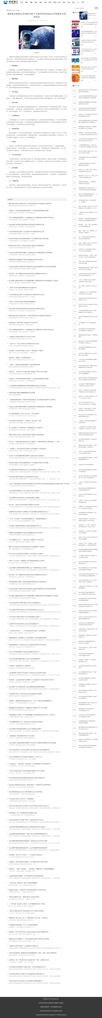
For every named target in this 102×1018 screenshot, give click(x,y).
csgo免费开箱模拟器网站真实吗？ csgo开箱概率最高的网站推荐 (28, 848)
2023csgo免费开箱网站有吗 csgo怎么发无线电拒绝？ (25, 659)
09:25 (74, 734)
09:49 (74, 673)
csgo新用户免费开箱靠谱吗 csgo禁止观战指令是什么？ (25, 526)
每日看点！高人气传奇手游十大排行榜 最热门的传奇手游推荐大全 (28, 932)
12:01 (74, 250)
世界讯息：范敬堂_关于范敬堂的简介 (20, 357)
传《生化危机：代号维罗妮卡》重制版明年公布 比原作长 (26, 427)
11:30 (74, 336)
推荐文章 (77, 12)
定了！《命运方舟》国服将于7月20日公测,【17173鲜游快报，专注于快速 (22, 541)
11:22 (74, 342)
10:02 (74, 519)
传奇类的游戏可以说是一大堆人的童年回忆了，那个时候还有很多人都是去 (22, 275)
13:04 (74, 182)
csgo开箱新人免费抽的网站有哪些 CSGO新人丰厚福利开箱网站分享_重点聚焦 (32, 743)
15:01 (74, 127)
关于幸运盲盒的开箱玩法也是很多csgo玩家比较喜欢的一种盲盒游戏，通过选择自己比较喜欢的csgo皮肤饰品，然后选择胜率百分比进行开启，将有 (35, 604)
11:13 (74, 366)
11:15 (74, 354)
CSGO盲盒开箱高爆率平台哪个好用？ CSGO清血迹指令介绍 (27, 967)
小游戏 (55, 2)
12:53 (74, 188)
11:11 (74, 372)
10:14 (74, 501)
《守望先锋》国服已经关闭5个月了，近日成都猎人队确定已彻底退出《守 (22, 892)
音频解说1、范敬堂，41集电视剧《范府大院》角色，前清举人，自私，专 (22, 359)
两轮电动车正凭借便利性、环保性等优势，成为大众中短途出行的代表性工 (22, 955)
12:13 (74, 213)
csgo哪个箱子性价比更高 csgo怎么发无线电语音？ (24, 624)
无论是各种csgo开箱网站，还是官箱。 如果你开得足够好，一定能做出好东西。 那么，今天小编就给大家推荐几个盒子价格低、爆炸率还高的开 (34, 513)
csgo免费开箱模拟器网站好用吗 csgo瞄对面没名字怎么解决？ (27, 827)
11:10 (74, 385)
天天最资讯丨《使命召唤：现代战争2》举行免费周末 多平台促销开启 (30, 764)
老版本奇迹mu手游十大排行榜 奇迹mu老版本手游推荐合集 (26, 245)
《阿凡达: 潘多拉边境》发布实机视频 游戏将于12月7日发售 (27, 771)
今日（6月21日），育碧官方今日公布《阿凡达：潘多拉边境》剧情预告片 (22, 913)
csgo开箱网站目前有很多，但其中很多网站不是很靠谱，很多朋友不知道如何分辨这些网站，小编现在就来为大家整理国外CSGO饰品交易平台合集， (35, 948)
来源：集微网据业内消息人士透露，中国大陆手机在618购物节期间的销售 (22, 583)
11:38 (74, 311)
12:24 (74, 207)
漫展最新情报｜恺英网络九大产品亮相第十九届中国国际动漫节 (28, 638)
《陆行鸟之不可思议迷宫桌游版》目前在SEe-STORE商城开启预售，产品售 (22, 373)
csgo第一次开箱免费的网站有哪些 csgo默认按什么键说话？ (27, 455)
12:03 (74, 238)
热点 (21, 2)
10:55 (74, 476)
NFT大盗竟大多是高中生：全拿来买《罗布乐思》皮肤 (25, 420)
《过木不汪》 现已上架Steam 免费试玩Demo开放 (24, 343)
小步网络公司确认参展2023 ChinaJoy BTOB (22, 336)
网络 (26, 2)
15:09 (74, 133)
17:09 (74, 97)
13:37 (74, 139)
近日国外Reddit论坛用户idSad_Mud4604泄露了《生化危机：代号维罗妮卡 (22, 429)
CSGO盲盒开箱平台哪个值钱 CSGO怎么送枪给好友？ (25, 603)
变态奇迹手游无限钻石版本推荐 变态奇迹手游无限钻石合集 (26, 224)
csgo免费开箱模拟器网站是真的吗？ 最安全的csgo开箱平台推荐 (28, 841)
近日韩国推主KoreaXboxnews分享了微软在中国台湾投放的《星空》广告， (22, 303)
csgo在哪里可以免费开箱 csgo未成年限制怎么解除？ (25, 497)
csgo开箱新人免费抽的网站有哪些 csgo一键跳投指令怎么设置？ (28, 568)
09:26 (74, 715)
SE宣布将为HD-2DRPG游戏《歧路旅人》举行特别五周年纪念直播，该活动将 (22, 450)
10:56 (74, 470)
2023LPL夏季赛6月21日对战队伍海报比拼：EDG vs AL (25, 757)
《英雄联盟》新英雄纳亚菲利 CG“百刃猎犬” (22, 736)
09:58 (74, 550)
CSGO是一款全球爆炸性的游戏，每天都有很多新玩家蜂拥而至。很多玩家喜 (22, 268)
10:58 (74, 458)
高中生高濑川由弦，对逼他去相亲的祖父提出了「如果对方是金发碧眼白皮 (22, 443)
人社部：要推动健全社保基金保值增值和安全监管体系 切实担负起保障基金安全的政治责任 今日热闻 (39, 483)
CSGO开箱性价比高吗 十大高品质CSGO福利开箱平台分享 (26, 231)
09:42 (74, 685)
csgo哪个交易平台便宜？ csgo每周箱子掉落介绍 (23, 946)
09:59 (74, 538)
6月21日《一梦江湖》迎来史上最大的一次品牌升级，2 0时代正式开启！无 (22, 906)
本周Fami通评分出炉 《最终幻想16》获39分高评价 (24, 897)
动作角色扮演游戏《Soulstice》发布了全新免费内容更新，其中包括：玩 (21, 562)
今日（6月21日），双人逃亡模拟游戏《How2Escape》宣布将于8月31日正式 (22, 415)
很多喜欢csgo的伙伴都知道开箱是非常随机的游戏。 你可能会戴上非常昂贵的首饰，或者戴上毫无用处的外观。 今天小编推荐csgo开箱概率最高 (34, 457)
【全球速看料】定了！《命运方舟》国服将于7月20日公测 (26, 540)
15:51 (74, 109)
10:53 (74, 483)
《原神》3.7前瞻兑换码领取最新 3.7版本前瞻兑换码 (24, 364)
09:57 (74, 562)
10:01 (74, 526)
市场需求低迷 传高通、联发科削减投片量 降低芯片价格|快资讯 (27, 582)
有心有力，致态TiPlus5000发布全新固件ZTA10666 (24, 504)
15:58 (74, 115)
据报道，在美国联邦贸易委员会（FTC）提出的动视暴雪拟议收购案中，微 (22, 548)
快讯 (64, 2)
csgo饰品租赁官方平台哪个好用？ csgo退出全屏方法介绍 (26, 820)
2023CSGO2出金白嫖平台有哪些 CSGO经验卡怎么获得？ (26, 554)
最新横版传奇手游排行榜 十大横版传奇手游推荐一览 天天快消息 (28, 708)
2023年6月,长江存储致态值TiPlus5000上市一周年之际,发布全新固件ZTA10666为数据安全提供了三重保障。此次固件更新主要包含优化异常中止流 (34, 506)
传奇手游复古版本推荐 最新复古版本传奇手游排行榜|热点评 (27, 778)
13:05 (74, 176)
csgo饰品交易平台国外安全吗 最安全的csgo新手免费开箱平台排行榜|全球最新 (32, 266)
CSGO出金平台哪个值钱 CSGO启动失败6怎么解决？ (25, 617)
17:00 (74, 90)
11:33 (74, 329)
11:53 (74, 280)
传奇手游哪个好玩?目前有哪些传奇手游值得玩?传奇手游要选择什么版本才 (22, 261)
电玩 (73, 2)
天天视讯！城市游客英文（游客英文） (20, 666)
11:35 (74, 323)
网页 (50, 2)
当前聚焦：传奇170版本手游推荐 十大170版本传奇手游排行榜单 (28, 862)
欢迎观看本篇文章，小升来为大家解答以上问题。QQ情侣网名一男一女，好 (22, 927)
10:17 (74, 495)
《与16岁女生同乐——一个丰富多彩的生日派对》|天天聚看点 (27, 631)
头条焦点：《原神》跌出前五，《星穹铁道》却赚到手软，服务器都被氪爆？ (32, 869)
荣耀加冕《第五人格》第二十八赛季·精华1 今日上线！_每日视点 (28, 918)
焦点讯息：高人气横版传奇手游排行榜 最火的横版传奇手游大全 (28, 273)
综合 (68, 2)
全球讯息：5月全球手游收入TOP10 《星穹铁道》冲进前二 (26, 350)
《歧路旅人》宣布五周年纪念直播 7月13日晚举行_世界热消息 (27, 448)
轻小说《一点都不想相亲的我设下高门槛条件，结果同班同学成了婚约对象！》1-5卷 (34, 441)
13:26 (74, 158)
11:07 (74, 403)
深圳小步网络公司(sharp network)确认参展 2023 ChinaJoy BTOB (20, 338)
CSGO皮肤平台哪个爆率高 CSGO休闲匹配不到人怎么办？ (26, 610)
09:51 (74, 648)
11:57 (74, 274)
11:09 (74, 397)
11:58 (74, 268)
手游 (83, 2)
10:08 (74, 513)
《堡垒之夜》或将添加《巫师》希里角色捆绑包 (23, 883)
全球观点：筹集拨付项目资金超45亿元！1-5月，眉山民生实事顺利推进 (30, 701)
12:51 (74, 195)
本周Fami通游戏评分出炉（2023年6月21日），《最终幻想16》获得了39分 (22, 899)
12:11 (74, 219)
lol (78, 2)
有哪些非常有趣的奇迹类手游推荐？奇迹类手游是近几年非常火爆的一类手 (22, 205)
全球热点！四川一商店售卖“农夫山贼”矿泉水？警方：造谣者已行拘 (29, 960)
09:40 (74, 697)
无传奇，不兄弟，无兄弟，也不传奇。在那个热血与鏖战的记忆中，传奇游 (22, 934)
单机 (36, 2)
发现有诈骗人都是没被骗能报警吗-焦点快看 (22, 392)
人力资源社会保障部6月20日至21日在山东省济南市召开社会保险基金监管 (22, 485)
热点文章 (77, 85)
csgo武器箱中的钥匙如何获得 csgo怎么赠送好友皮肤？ (25, 729)
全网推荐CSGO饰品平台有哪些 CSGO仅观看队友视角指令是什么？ (29, 512)
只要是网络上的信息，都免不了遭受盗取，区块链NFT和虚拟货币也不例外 (22, 422)
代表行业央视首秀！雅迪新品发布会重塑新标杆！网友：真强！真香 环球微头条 (33, 953)
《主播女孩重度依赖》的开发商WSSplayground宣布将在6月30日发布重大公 (22, 401)
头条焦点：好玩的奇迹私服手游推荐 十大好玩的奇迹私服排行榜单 (28, 210)
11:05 (74, 427)
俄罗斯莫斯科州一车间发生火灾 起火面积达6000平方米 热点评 (27, 645)
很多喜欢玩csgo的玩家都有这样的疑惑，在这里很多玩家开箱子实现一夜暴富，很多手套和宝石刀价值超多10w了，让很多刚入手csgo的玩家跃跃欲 (35, 969)
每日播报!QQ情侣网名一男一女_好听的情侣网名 (23, 925)
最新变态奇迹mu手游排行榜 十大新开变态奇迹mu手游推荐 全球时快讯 (30, 203)
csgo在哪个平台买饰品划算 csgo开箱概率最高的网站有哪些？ (27, 687)
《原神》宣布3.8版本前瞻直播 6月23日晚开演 (22, 287)
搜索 (96, 8)
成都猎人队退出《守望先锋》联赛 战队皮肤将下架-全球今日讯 (27, 890)
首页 (14, 10)
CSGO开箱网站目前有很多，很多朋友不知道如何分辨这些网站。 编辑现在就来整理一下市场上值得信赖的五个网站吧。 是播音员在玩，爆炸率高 (34, 471)
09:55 (74, 568)
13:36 (74, 146)
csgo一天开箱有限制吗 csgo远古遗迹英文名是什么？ (25, 652)
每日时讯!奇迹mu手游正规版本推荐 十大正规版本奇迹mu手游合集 (29, 238)
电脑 (31, 2)
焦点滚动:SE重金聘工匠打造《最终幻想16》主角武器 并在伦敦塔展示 (30, 785)
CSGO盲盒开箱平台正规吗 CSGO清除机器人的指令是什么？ (27, 974)
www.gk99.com (52, 1014)
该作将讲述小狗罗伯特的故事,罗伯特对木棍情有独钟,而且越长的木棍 (21, 345)
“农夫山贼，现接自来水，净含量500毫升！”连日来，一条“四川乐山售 (21, 962)
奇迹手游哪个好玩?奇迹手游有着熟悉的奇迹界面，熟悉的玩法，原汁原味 (22, 247)
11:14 (74, 360)
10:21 (74, 489)
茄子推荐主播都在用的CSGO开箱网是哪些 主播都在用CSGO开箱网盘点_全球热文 (33, 280)
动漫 (45, 2)
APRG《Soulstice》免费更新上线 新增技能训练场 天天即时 (27, 561)
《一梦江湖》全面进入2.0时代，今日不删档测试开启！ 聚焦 (27, 904)
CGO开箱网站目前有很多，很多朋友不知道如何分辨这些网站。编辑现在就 (22, 254)
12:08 (74, 225)
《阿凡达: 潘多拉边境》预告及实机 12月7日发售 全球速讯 (26, 911)
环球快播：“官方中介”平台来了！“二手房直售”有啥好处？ (26, 855)
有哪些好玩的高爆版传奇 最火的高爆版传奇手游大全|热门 (26, 259)
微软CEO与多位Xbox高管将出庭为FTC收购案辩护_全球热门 (27, 547)
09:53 (74, 605)
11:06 (74, 421)
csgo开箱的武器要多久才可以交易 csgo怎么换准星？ (25, 490)
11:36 (74, 317)
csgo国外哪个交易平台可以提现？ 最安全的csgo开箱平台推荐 (27, 673)
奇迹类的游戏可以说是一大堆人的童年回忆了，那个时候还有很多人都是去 (22, 212)
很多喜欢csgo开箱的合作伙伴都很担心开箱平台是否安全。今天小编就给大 (22, 233)
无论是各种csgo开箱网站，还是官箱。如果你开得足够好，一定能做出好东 (22, 219)
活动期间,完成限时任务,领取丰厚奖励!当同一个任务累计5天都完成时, (21, 324)
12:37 (74, 201)
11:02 (74, 440)
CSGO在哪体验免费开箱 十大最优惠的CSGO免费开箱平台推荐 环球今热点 (31, 217)
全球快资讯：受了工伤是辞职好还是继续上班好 (23, 813)
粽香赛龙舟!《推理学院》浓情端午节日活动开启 (23, 322)
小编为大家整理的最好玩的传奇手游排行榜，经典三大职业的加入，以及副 (22, 941)
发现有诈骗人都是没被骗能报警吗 (15, 394)
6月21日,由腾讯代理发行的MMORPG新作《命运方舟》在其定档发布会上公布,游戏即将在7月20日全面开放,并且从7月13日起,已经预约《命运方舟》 (35, 387)
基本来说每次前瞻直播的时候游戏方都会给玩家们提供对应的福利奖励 (21, 366)
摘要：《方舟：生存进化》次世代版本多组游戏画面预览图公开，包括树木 (22, 520)
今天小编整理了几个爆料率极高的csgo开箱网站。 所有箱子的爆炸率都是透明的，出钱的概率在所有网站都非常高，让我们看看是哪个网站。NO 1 (34, 527)
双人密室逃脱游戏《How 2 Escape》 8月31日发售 (24, 413)
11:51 (74, 299)
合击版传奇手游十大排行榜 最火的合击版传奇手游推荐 (25, 694)
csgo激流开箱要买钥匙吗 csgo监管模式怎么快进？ (24, 476)
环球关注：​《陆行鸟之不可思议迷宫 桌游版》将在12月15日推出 (28, 371)
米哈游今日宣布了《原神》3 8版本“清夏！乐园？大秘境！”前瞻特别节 (21, 289)
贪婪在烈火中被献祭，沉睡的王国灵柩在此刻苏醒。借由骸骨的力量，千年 (22, 920)
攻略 (40, 2)
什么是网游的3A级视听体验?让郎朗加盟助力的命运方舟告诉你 (27, 385)
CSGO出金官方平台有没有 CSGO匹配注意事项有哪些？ (26, 981)
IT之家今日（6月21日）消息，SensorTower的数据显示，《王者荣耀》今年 (22, 352)
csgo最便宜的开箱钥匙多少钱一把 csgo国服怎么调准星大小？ (27, 469)
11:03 (74, 434)
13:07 (74, 164)
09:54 (74, 575)
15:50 (74, 121)
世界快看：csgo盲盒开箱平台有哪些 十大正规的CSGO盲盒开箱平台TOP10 (31, 680)
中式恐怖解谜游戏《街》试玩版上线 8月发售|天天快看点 (26, 722)
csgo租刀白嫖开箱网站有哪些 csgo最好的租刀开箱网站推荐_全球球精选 (30, 252)
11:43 (74, 305)
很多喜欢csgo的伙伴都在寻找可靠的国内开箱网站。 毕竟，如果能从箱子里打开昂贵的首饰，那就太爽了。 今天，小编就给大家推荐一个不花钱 (34, 478)
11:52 (74, 293)
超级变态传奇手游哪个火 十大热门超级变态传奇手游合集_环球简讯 (29, 939)
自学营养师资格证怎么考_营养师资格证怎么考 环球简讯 (25, 792)
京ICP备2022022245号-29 (46, 1010)
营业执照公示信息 (57, 1010)
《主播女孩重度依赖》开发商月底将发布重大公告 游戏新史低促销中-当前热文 (32, 399)
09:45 (74, 679)
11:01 (74, 452)
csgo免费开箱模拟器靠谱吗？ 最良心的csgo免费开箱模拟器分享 (28, 834)
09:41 (74, 691)
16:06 (74, 103)
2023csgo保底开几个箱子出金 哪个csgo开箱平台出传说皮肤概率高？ (29, 750)
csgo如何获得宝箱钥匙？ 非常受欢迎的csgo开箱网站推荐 (26, 876)
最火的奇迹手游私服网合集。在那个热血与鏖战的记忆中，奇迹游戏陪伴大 (22, 240)
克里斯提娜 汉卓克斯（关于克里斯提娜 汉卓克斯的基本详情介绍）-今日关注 (32, 715)
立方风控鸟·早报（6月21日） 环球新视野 (21, 799)
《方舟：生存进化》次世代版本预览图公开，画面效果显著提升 (28, 519)
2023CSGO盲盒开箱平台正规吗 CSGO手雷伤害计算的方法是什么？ (29, 806)
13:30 (74, 152)
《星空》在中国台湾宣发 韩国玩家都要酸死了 (22, 301)
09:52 (74, 624)
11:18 (74, 348)
